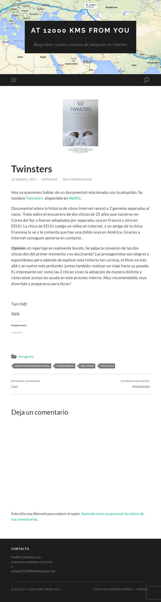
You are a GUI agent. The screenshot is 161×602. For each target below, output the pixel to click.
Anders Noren (120, 589)
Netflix (75, 198)
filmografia (26, 356)
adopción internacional (32, 365)
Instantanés (135, 383)
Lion (25, 383)
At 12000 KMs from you (80, 30)
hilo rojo (87, 365)
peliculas (107, 365)
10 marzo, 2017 (24, 179)
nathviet (50, 179)
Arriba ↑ (143, 589)
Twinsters (34, 198)
